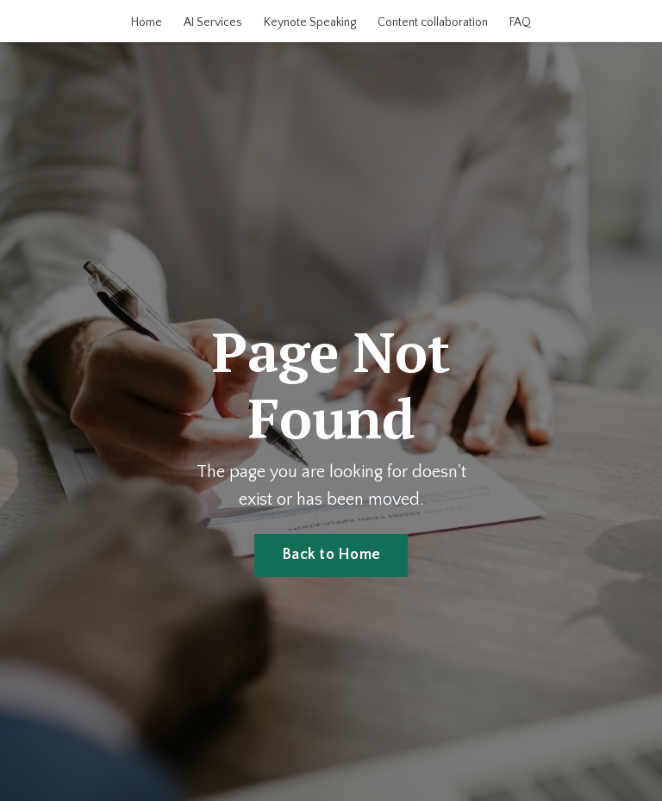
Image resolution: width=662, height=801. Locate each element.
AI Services (213, 22)
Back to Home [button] (331, 554)
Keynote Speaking (310, 22)
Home (146, 22)
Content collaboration (433, 22)
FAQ (520, 22)
